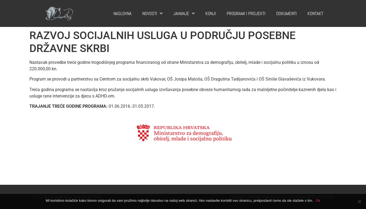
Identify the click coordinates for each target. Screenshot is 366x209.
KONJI (210, 13)
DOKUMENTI (286, 13)
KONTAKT (315, 13)
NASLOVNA (122, 13)
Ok (318, 200)
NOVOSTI (152, 13)
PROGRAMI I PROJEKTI (246, 13)
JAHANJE (184, 13)
